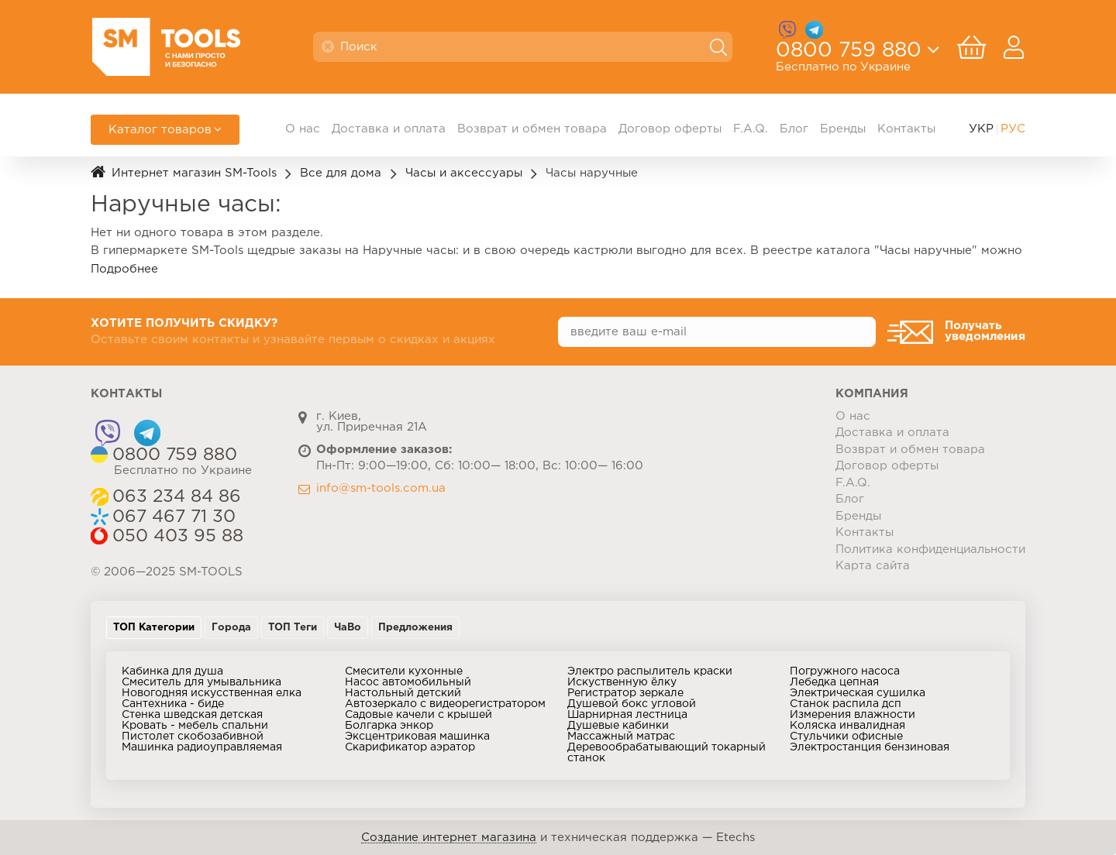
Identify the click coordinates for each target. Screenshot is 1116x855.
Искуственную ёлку (622, 682)
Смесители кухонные (404, 671)
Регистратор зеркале (625, 693)
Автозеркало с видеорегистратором (445, 704)
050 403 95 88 (177, 536)
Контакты (906, 129)
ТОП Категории (154, 627)
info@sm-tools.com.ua (381, 488)
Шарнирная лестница (627, 714)
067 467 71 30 (174, 517)
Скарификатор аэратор (410, 747)
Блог (794, 129)
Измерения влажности (852, 714)
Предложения (415, 627)
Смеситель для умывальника (201, 682)
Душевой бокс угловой (631, 704)
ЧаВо (347, 627)
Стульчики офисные (846, 736)
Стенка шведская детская (192, 714)
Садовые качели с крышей (418, 714)
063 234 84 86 (176, 497)
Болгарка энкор (389, 725)
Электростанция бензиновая (869, 747)
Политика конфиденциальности (930, 549)
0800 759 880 (849, 55)
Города (231, 627)
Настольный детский (403, 693)
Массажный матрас (621, 736)
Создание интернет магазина (448, 838)
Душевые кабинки (618, 725)
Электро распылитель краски (649, 671)
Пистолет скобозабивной (193, 736)
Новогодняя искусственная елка (211, 693)
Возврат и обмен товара (532, 129)
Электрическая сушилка (857, 693)
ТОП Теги (292, 627)
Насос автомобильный (408, 682)
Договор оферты (670, 129)
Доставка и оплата (389, 129)
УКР (981, 129)
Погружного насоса (845, 671)
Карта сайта (872, 566)
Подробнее (124, 269)
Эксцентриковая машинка (417, 736)
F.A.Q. (750, 129)
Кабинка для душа (172, 671)
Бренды (843, 129)
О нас (302, 129)
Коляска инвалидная (847, 725)
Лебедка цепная (834, 682)
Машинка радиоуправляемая (202, 747)
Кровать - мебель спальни (195, 725)
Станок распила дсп (845, 704)
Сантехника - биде (173, 704)
